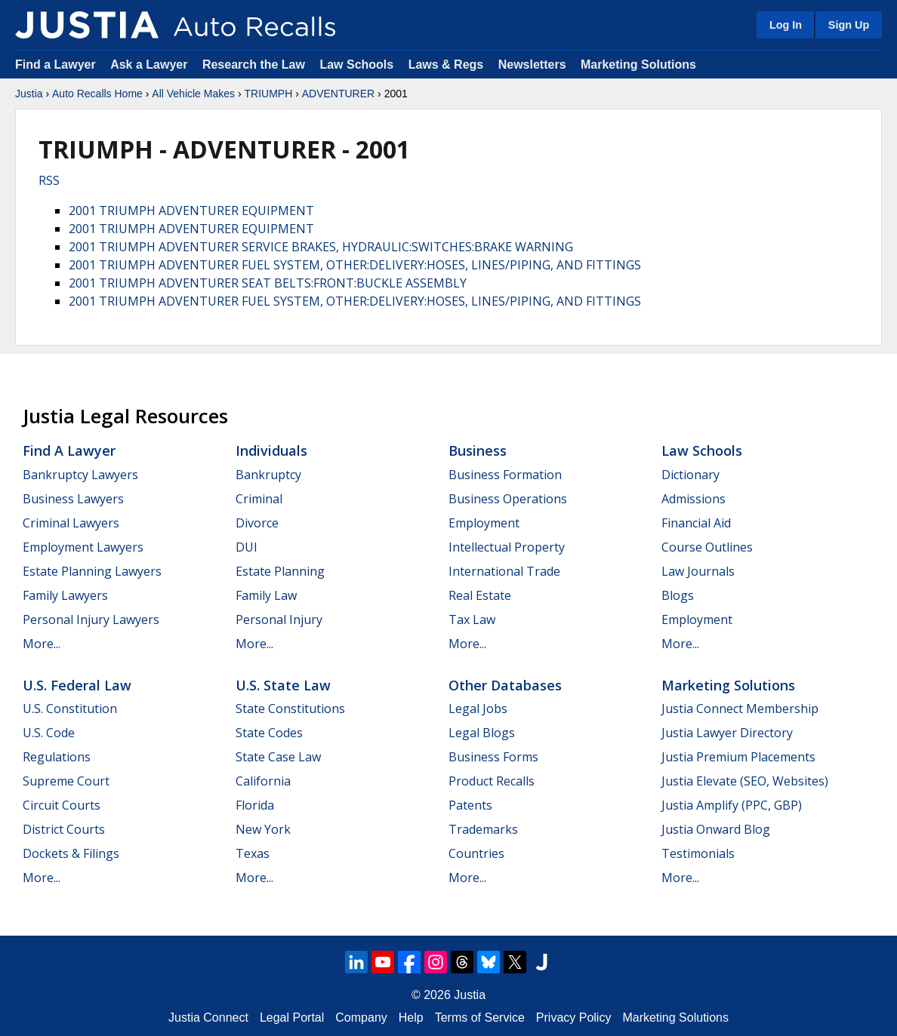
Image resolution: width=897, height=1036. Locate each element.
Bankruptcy (268, 474)
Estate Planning (280, 571)
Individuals (271, 450)
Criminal (259, 498)
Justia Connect (208, 1017)
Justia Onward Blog (715, 829)
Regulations (57, 757)
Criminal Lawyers (71, 523)
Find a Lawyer (55, 64)
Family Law (266, 595)
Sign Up (848, 25)
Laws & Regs (446, 64)
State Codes (269, 732)
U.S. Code (49, 732)
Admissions (693, 498)
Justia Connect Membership (739, 708)
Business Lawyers (73, 498)
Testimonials (698, 853)
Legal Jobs (477, 708)
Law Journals (698, 571)
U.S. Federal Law (77, 685)
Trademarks (483, 829)
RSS (49, 180)
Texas (253, 853)
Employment (483, 523)
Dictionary (690, 474)
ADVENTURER (338, 94)
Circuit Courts (61, 805)
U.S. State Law (283, 685)
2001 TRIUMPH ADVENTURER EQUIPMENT (191, 210)
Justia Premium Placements (738, 757)
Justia (29, 94)
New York (263, 829)
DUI (246, 547)
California (263, 781)
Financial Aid (696, 523)
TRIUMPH (268, 94)
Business (477, 450)
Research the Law (253, 64)
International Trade (504, 571)
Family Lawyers (65, 595)
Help (411, 1017)
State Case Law (278, 757)
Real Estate (479, 595)
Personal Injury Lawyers (91, 619)
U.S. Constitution (70, 708)
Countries (476, 853)
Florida (255, 805)
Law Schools (356, 64)
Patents (470, 805)
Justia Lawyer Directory (727, 732)
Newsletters (532, 64)
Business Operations (507, 498)
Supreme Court (66, 781)
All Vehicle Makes (193, 94)
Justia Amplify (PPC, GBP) (731, 805)
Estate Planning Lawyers (92, 571)
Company (361, 1017)
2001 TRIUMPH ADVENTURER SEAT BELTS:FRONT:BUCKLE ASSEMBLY (268, 283)
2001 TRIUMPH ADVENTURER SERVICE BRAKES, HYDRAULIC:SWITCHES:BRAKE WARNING (321, 246)
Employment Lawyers (83, 547)
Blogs (677, 595)
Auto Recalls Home (97, 94)
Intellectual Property (506, 547)
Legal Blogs (481, 732)
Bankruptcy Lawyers (80, 474)
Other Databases (505, 685)
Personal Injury (279, 619)
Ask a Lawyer (150, 64)
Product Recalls (491, 781)
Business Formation (505, 474)
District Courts (64, 829)
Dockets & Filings (71, 853)
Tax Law (471, 619)
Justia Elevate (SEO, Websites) (744, 781)
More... (41, 643)
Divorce (257, 523)
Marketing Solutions (638, 64)
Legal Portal (292, 1017)
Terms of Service (480, 1017)
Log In (785, 25)
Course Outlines (707, 547)
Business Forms (493, 757)
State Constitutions (290, 708)
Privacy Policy (574, 1017)
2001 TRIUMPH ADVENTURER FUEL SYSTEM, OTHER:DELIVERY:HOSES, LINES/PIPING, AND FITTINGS (355, 265)
